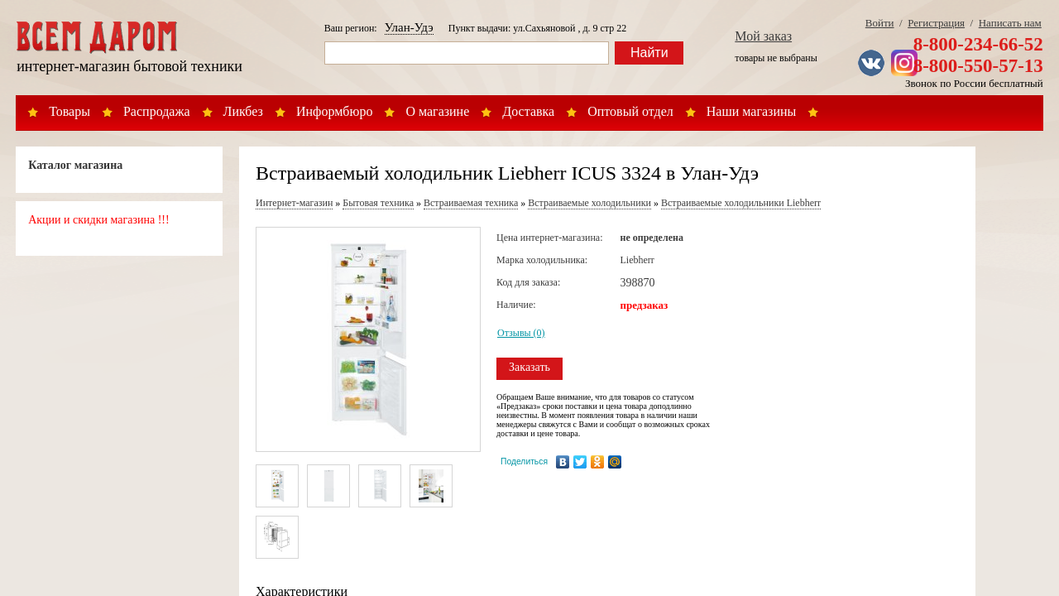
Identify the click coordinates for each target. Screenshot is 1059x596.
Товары (69, 111)
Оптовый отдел (630, 111)
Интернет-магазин (294, 203)
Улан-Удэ (409, 27)
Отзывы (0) (521, 333)
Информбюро (334, 111)
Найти (649, 53)
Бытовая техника (378, 203)
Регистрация (936, 23)
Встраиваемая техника (471, 203)
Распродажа (156, 111)
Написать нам (1010, 23)
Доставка (528, 111)
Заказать (529, 367)
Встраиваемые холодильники (589, 203)
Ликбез (243, 111)
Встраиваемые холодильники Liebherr (741, 203)
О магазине (437, 111)
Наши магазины (752, 111)
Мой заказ (763, 36)
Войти (879, 23)
